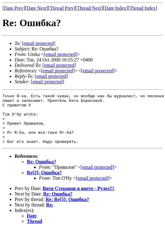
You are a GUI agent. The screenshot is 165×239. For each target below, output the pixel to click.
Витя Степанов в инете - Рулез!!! (78, 198)
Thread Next (89, 8)
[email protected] (59, 65)
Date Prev (13, 8)
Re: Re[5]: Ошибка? (67, 209)
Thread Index (142, 8)
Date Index (115, 8)
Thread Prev (62, 8)
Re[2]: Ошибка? (44, 182)
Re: (50, 214)
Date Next (37, 8)
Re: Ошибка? (41, 171)
